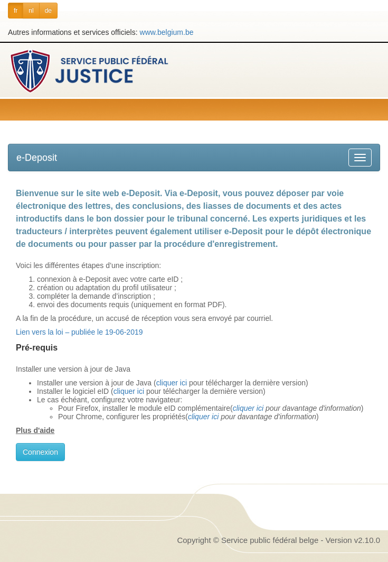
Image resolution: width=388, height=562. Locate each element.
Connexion (40, 452)
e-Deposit (36, 157)
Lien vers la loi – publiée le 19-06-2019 (79, 332)
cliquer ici (171, 383)
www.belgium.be (167, 32)
